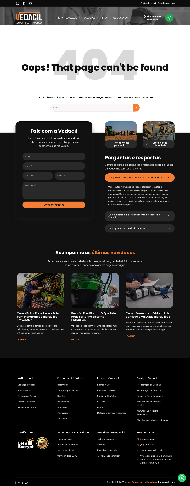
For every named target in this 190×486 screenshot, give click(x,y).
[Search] (136, 108)
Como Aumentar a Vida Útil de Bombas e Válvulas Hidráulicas (148, 312)
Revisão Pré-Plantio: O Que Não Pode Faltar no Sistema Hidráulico (93, 314)
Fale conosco (120, 18)
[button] (182, 478)
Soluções (91, 18)
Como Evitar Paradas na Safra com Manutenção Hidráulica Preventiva (38, 314)
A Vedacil (73, 18)
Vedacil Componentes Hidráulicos (141, 479)
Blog (105, 18)
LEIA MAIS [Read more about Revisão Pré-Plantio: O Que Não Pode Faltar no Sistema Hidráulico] (76, 337)
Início (59, 18)
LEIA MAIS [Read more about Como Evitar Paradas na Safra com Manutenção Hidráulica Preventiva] (21, 337)
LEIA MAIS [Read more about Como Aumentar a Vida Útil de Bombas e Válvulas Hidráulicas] (130, 333)
